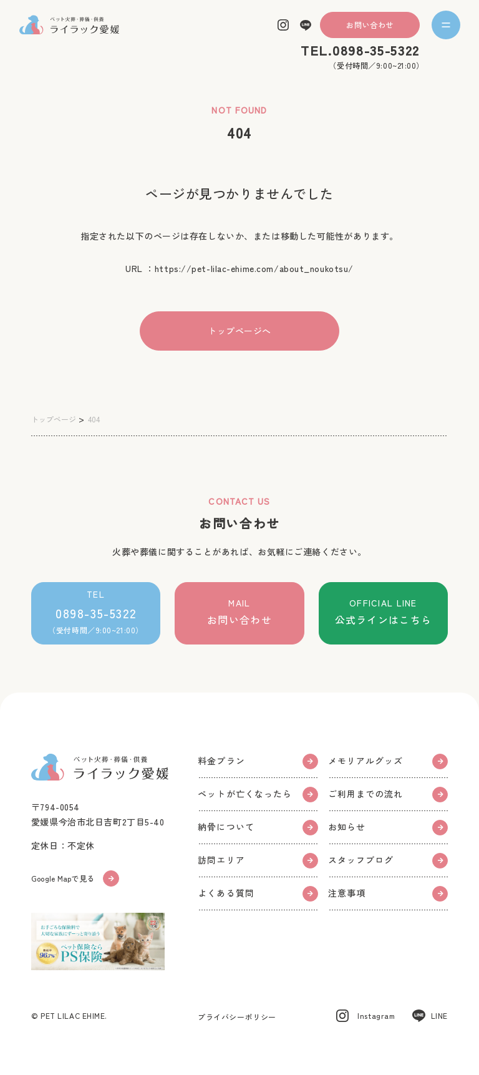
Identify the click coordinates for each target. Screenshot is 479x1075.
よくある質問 (257, 894)
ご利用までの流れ (388, 794)
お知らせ (388, 827)
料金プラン (257, 761)
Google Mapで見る (75, 878)
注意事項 (388, 894)
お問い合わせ (369, 25)
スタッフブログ (388, 860)
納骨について (257, 827)
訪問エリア (257, 860)
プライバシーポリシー (237, 1016)
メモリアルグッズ (388, 761)
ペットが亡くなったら (257, 794)
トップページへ (239, 330)
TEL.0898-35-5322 (360, 50)
